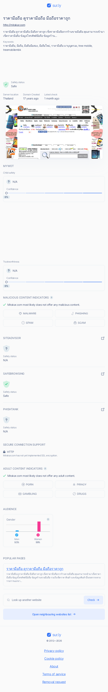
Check (93, 600)
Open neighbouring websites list (54, 614)
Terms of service (53, 674)
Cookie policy (54, 658)
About (54, 666)
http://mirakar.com (14, 24)
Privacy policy (54, 651)
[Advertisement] (54, 66)
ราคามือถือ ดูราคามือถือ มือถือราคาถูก (34, 569)
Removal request (54, 682)
